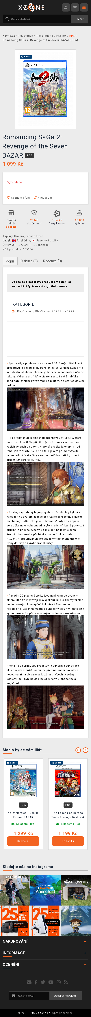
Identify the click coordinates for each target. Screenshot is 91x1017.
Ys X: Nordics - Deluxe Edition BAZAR (23, 815)
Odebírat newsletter (65, 995)
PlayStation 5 (44, 311)
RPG (71, 311)
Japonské (42, 244)
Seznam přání (18, 197)
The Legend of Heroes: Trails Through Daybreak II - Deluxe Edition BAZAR (68, 815)
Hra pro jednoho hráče (29, 236)
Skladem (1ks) (25, 823)
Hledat (79, 19)
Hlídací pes (43, 197)
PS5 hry (61, 311)
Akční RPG (27, 244)
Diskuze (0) (29, 261)
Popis (10, 261)
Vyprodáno (14, 182)
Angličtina (21, 240)
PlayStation (25, 311)
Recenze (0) (52, 261)
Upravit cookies (62, 1013)
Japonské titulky (45, 240)
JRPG (15, 244)
